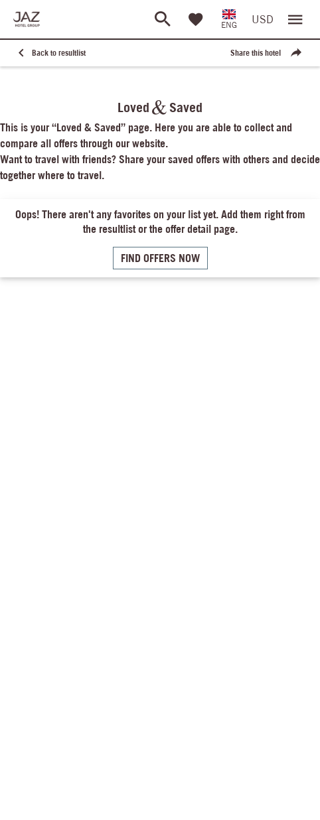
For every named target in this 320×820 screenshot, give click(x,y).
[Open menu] (295, 19)
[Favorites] (196, 19)
